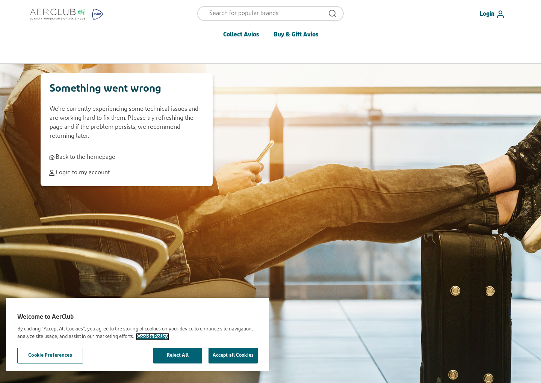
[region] (137, 334)
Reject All (178, 355)
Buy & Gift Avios (296, 35)
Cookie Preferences (50, 355)
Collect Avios (241, 35)
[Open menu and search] (266, 13)
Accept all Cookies (233, 355)
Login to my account (80, 173)
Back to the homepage (82, 157)
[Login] (495, 14)
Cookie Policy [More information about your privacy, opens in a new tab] (152, 336)
